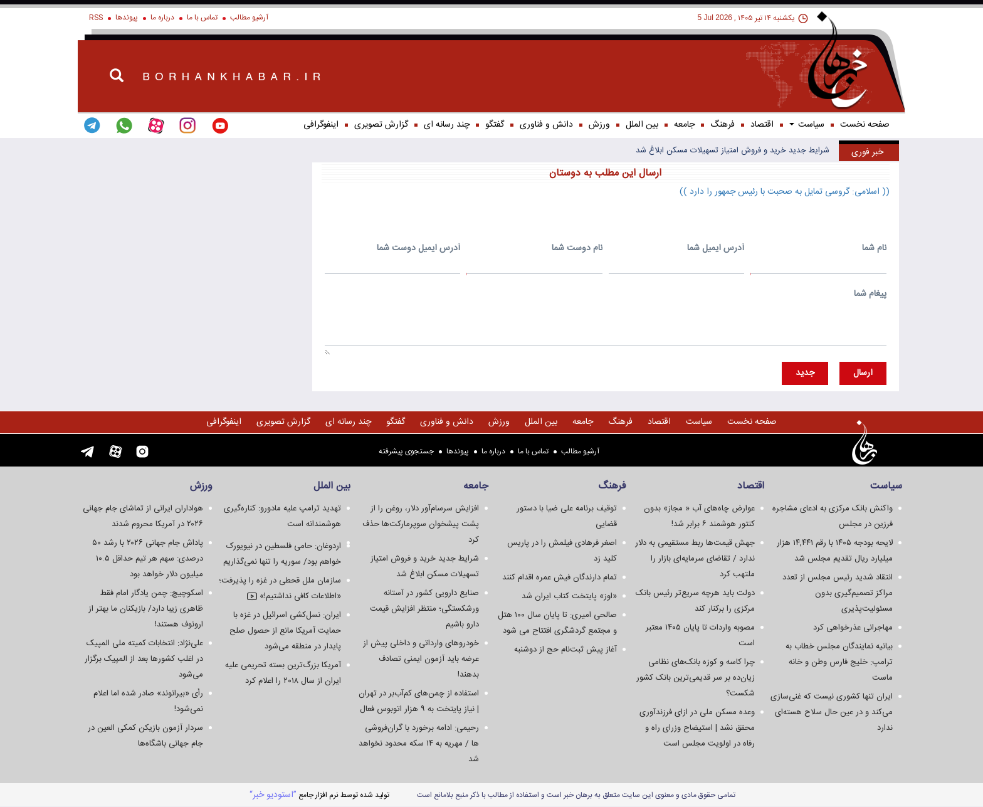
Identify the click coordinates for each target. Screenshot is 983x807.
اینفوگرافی (321, 124)
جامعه (684, 124)
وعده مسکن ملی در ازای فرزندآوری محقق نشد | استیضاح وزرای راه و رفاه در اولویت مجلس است (697, 728)
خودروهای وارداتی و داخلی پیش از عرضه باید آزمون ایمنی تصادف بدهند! (421, 659)
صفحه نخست (865, 124)
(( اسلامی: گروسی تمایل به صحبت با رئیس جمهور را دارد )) (785, 191)
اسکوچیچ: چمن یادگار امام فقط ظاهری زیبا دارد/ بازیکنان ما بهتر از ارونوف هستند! (145, 608)
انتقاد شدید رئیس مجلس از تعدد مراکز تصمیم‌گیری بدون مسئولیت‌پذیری (837, 593)
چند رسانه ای (447, 124)
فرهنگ (722, 124)
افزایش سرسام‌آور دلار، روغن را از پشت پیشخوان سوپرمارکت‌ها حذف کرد (420, 524)
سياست (806, 124)
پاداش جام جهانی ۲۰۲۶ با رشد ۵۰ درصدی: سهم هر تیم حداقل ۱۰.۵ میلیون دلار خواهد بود (147, 558)
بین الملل (642, 124)
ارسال (863, 373)
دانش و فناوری (546, 124)
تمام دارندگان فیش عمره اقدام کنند (559, 577)
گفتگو (494, 124)
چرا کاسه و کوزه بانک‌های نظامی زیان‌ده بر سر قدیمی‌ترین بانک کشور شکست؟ (695, 677)
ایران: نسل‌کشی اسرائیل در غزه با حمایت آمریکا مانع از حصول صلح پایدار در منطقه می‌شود (285, 630)
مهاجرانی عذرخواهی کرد (853, 628)
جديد (805, 373)
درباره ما (162, 17)
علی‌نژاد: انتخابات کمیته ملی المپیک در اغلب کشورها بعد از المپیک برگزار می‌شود (144, 659)
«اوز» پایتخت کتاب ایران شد (569, 596)
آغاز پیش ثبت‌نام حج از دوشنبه (565, 650)
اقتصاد (762, 124)
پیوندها (126, 17)
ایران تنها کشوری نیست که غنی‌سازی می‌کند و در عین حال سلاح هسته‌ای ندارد (831, 712)
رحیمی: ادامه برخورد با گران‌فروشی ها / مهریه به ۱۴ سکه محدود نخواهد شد (419, 743)
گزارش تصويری (381, 124)
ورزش (599, 124)
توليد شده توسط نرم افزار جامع (319, 795)
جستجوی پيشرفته (406, 451)
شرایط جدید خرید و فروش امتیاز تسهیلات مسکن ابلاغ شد (732, 150)
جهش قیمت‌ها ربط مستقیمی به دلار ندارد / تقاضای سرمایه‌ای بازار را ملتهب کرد (695, 558)
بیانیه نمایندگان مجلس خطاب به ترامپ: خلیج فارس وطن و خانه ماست (839, 662)
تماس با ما (202, 17)
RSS (96, 17)
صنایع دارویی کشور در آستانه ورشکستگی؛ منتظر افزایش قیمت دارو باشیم (424, 608)
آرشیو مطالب (249, 17)
